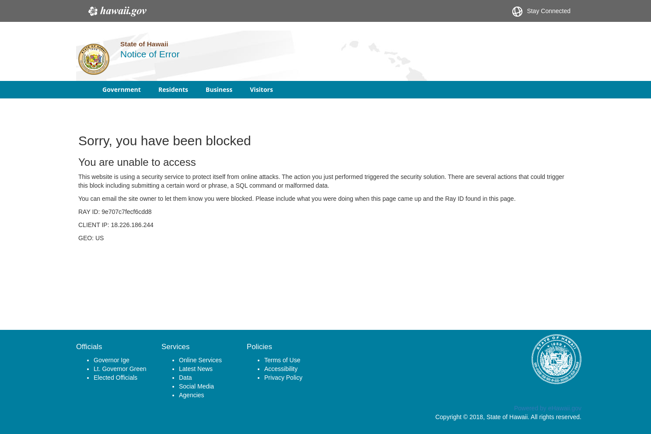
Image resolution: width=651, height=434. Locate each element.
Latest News (196, 368)
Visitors (261, 89)
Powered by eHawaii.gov (547, 408)
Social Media (196, 386)
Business (219, 89)
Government (121, 89)
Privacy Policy (283, 377)
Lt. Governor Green (120, 368)
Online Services (200, 360)
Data (185, 377)
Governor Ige (112, 360)
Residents (173, 89)
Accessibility (281, 368)
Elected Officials (115, 377)
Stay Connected (541, 12)
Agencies (191, 395)
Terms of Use (282, 360)
